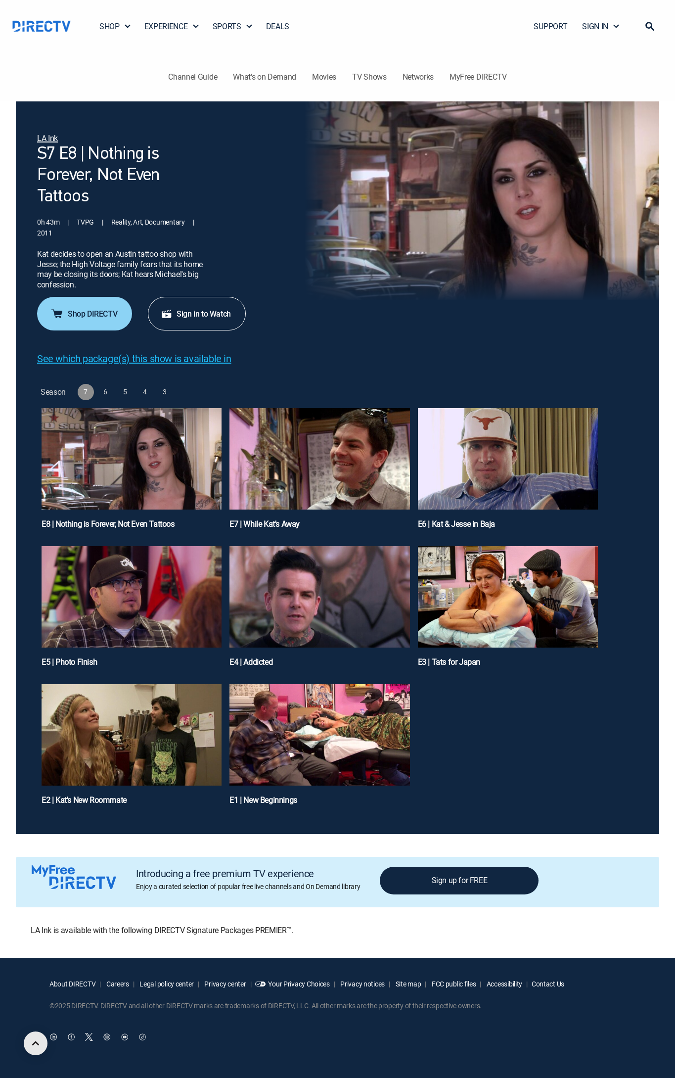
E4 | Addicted (250, 661)
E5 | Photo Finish (69, 661)
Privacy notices (362, 983)
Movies (324, 76)
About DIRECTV (72, 983)
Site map (407, 983)
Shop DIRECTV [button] (83, 314)
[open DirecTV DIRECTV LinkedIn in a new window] (53, 1037)
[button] (649, 26)
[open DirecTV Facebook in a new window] (71, 1037)
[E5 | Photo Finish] (131, 611)
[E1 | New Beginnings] (319, 749)
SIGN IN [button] (601, 26)
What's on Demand (264, 76)
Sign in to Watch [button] (196, 314)
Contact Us (548, 983)
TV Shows (369, 76)
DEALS (277, 26)
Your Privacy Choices (298, 983)
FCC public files (453, 983)
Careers (117, 983)
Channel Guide (192, 76)
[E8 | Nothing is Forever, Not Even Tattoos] (131, 473)
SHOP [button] (115, 26)
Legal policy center (166, 983)
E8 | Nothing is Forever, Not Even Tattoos (108, 523)
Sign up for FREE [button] (460, 880)
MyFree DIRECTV (478, 76)
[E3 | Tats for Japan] (508, 611)
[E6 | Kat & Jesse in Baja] (508, 473)
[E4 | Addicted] (319, 611)
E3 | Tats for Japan (449, 661)
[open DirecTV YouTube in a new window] (125, 1037)
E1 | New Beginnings (263, 800)
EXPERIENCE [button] (172, 26)
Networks (418, 76)
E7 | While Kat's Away (264, 523)
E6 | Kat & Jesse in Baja (456, 523)
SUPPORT (550, 26)
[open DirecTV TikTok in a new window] (142, 1037)
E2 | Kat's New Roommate (84, 800)
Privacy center (224, 983)
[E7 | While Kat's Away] (319, 473)
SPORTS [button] (233, 26)
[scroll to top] (35, 1043)
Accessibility (503, 983)
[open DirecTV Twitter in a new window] (89, 1037)
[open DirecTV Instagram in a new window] (107, 1037)
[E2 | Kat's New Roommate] (131, 749)
